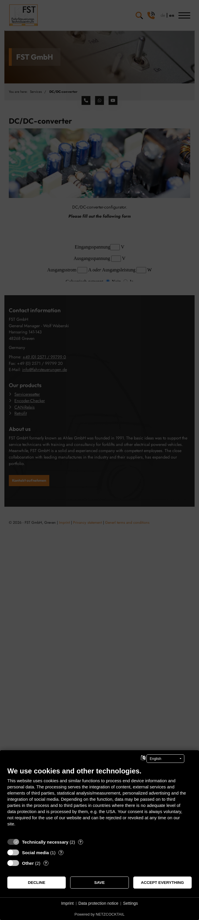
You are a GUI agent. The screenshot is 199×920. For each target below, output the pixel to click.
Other (28, 863)
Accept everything (162, 882)
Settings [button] (130, 903)
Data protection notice (98, 903)
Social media (35, 852)
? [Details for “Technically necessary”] (80, 842)
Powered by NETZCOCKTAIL (99, 914)
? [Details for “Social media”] (61, 852)
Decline (36, 882)
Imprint (67, 903)
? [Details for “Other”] (46, 863)
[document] (99, 801)
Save (99, 882)
